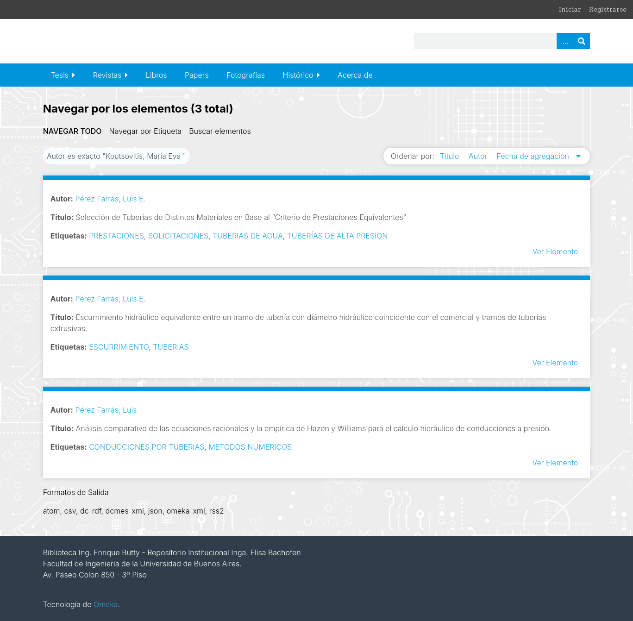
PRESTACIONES (116, 235)
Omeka (106, 604)
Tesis (60, 75)
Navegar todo (72, 131)
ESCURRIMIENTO (119, 346)
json (155, 510)
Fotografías (245, 75)
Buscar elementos (220, 131)
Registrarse (608, 9)
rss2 (216, 510)
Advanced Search (565, 41)
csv (70, 510)
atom (51, 510)
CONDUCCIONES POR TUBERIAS (146, 447)
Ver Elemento (555, 251)
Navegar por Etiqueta (145, 131)
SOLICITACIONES (178, 235)
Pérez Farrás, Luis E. (110, 198)
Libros (156, 75)
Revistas (107, 75)
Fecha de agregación (534, 156)
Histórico (298, 75)
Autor (479, 156)
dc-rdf (90, 510)
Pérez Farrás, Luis (106, 409)
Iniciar (570, 9)
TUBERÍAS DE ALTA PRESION (337, 235)
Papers (197, 75)
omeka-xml (186, 510)
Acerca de (355, 75)
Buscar (581, 41)
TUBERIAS (170, 346)
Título (450, 156)
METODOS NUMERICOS (250, 447)
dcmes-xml (125, 510)
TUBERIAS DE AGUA (248, 235)
